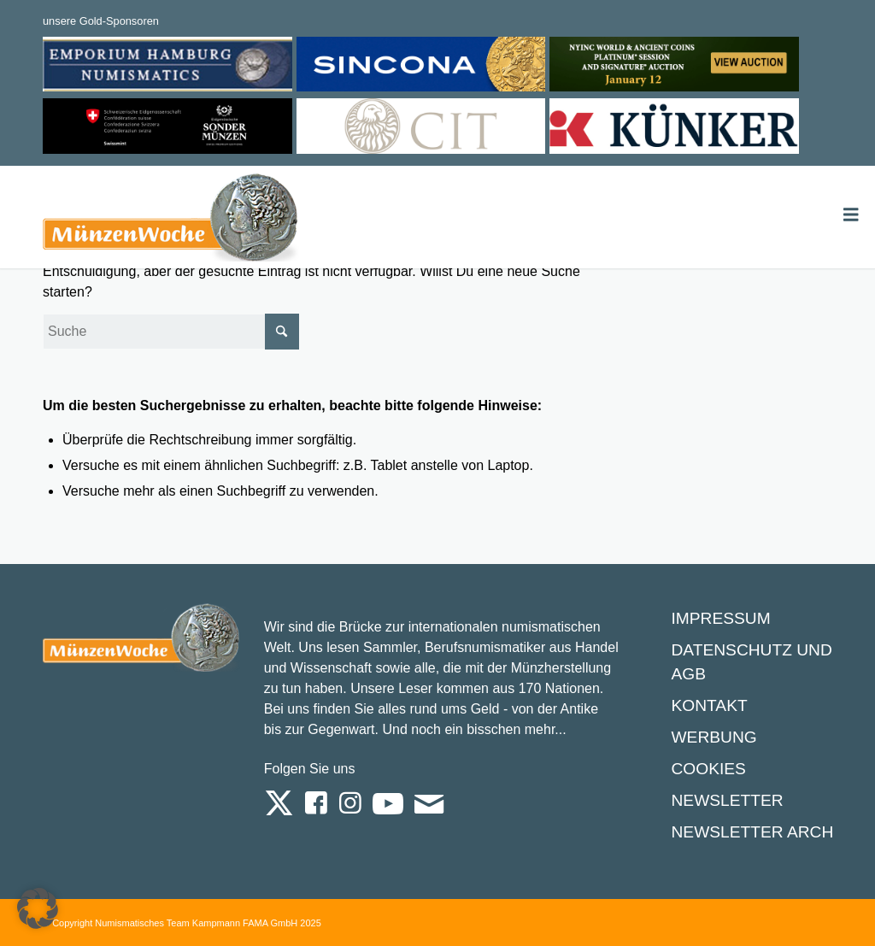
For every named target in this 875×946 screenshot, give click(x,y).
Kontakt (709, 705)
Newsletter (727, 800)
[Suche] (171, 332)
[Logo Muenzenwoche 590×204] (171, 220)
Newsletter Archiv (760, 832)
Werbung (713, 737)
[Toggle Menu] (851, 215)
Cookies (708, 769)
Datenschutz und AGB (751, 662)
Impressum (720, 618)
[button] (37, 908)
